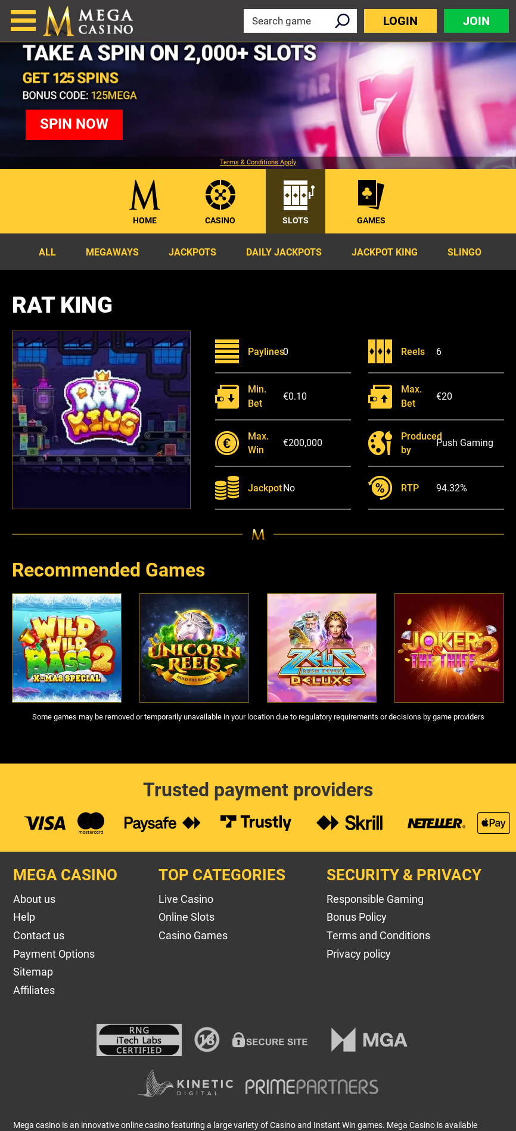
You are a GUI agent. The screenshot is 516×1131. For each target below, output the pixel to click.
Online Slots (186, 917)
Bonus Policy (357, 917)
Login (400, 21)
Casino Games (193, 935)
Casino (220, 220)
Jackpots (192, 252)
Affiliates (34, 990)
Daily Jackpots (284, 252)
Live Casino (185, 899)
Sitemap (33, 971)
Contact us (38, 935)
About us (34, 899)
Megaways (112, 252)
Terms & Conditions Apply (258, 162)
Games (371, 220)
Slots (295, 220)
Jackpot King (385, 252)
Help (24, 917)
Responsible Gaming (375, 899)
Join (476, 21)
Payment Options (54, 954)
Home (145, 220)
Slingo (464, 252)
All (47, 252)
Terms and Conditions (378, 935)
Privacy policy (359, 954)
